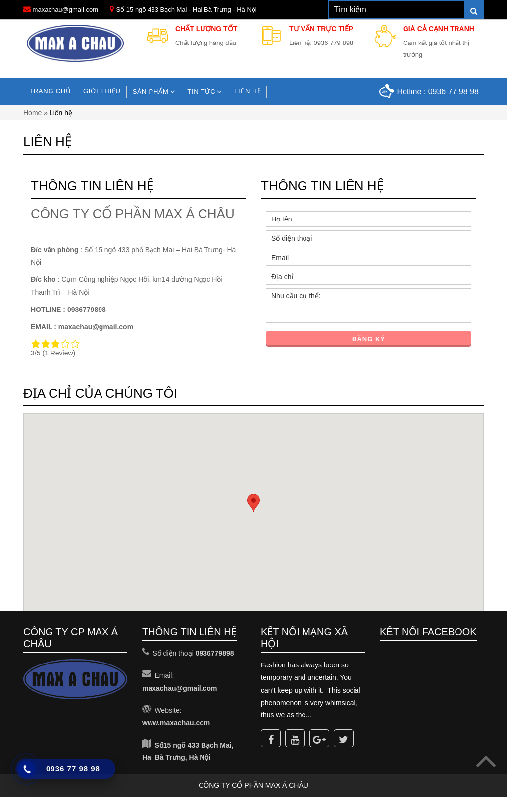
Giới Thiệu (102, 91)
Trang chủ (50, 91)
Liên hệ (247, 91)
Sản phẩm (151, 91)
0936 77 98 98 (453, 92)
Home (32, 113)
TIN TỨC (201, 91)
